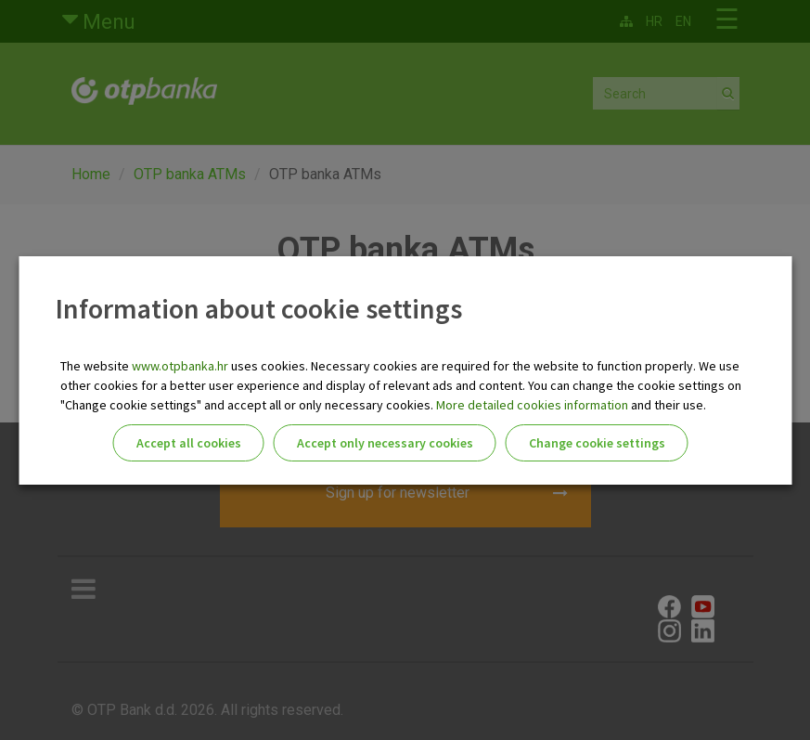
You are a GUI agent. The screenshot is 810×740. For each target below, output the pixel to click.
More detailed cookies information (532, 404)
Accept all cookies (188, 443)
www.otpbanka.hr (180, 365)
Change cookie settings (597, 443)
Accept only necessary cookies (385, 443)
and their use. (667, 404)
